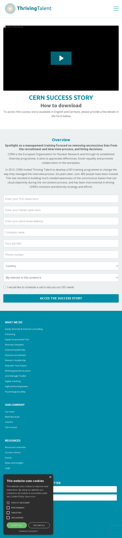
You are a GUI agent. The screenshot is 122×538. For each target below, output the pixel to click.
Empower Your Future (16, 365)
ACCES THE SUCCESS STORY (61, 298)
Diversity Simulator (14, 344)
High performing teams (16, 386)
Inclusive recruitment (15, 355)
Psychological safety (15, 391)
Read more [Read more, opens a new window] (30, 496)
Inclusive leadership (15, 349)
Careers (9, 421)
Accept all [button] (16, 525)
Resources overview (15, 447)
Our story (9, 411)
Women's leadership (15, 360)
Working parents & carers (18, 370)
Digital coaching (13, 381)
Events (8, 457)
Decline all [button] (39, 525)
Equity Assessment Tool (17, 339)
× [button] (50, 477)
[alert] (28, 504)
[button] (8, 502)
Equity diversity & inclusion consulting (23, 328)
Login (7, 467)
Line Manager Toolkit (15, 375)
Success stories (13, 452)
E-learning (10, 334)
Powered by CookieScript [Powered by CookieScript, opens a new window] (28, 531)
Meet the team (12, 416)
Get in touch (11, 427)
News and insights (14, 462)
